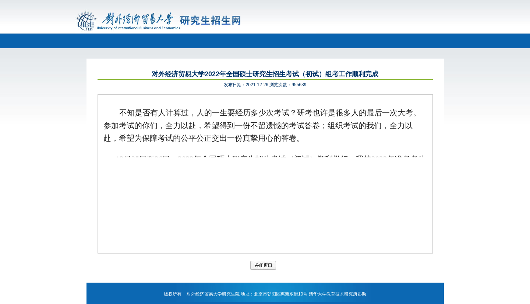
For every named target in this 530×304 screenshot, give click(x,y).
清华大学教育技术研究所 (333, 294)
